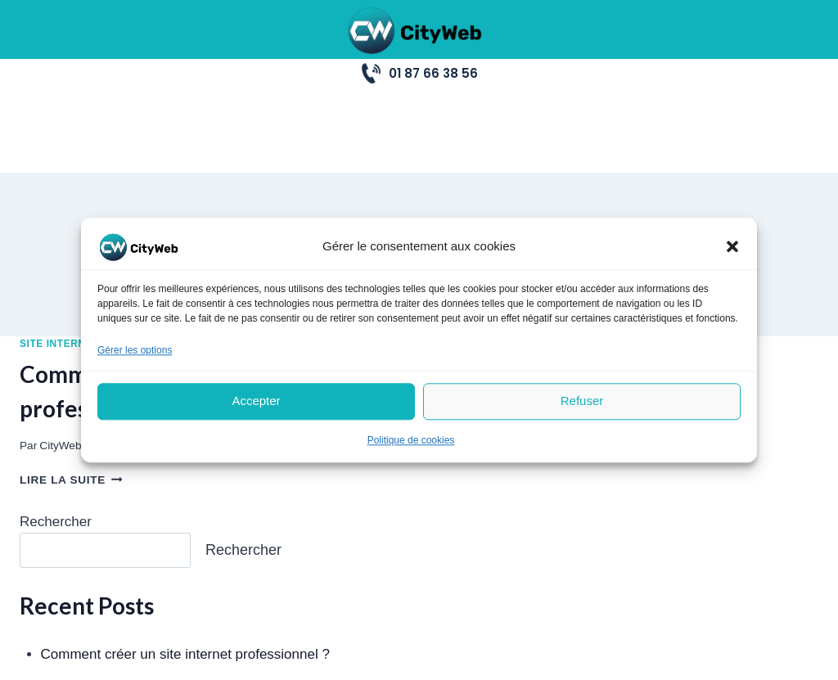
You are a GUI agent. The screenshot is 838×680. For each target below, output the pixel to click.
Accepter (256, 401)
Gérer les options (134, 350)
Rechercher (56, 436)
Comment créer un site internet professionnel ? (185, 570)
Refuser (582, 401)
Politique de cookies (411, 440)
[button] (732, 246)
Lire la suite (71, 396)
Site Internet (59, 258)
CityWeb (60, 360)
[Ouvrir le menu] (807, 29)
